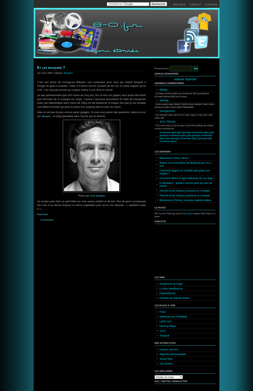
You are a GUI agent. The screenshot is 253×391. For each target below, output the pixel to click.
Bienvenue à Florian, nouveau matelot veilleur (186, 200)
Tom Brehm (166, 363)
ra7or (162, 330)
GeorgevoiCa (167, 111)
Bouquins (68, 73)
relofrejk (164, 100)
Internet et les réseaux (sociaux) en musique (185, 190)
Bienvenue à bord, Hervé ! (174, 158)
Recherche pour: (162, 68)
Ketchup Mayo (168, 326)
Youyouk (164, 335)
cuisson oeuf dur (169, 349)
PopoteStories (168, 293)
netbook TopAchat (185, 79)
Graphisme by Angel (171, 283)
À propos (211, 4)
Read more (42, 214)
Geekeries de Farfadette (173, 316)
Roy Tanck (188, 213)
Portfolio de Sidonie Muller (175, 298)
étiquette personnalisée (173, 354)
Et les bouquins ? (51, 68)
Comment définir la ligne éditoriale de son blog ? (187, 178)
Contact (195, 4)
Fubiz (163, 311)
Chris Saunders (97, 196)
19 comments (46, 220)
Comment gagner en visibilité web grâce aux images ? (185, 172)
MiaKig (163, 89)
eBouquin (46, 116)
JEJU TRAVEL (168, 121)
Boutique (179, 4)
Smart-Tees (166, 358)
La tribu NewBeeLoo (171, 288)
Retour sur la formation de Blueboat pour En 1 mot (186, 164)
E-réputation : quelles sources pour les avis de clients (186, 184)
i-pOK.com (166, 321)
